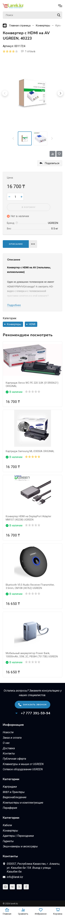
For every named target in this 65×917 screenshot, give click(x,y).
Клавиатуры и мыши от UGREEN (23, 764)
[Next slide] (52, 138)
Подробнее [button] (14, 305)
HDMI (32, 324)
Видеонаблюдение (14, 797)
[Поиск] (32, 15)
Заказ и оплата (12, 737)
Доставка (9, 748)
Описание (16, 244)
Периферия (10, 807)
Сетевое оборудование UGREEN (23, 769)
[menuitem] (25, 138)
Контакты (9, 753)
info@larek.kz (15, 877)
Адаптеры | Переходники (18, 835)
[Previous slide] (13, 138)
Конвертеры (14, 324)
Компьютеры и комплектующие (23, 802)
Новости (8, 732)
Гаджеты (8, 841)
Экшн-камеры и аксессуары (20, 846)
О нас (6, 743)
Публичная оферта (14, 758)
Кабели (7, 825)
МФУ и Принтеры (14, 792)
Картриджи (10, 786)
